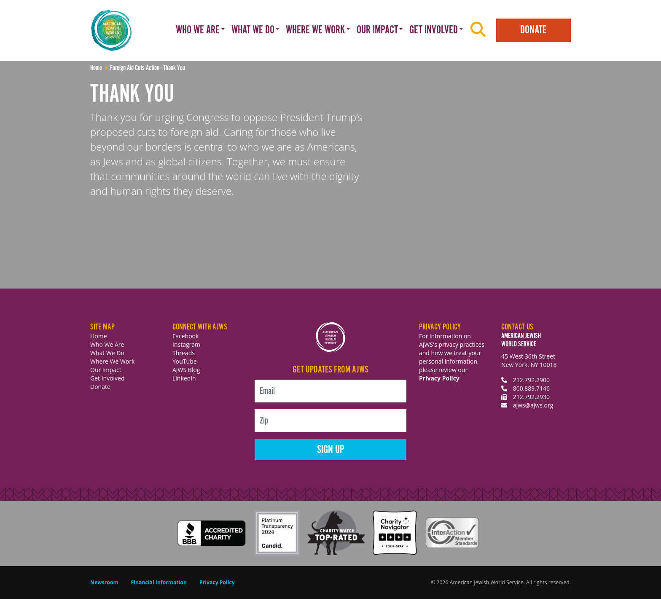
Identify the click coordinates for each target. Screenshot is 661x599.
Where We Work (112, 361)
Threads (183, 353)
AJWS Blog (186, 370)
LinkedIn (184, 378)
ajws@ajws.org (533, 405)
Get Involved (107, 378)
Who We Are (107, 344)
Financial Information (159, 582)
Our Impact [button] (377, 30)
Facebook (185, 336)
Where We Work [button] (315, 30)
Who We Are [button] (198, 30)
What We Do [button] (252, 30)
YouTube (184, 361)
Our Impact (105, 370)
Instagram (186, 344)
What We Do (107, 353)
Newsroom (104, 582)
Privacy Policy (439, 378)
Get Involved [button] (433, 30)
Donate (533, 30)
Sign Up (330, 450)
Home (98, 336)
